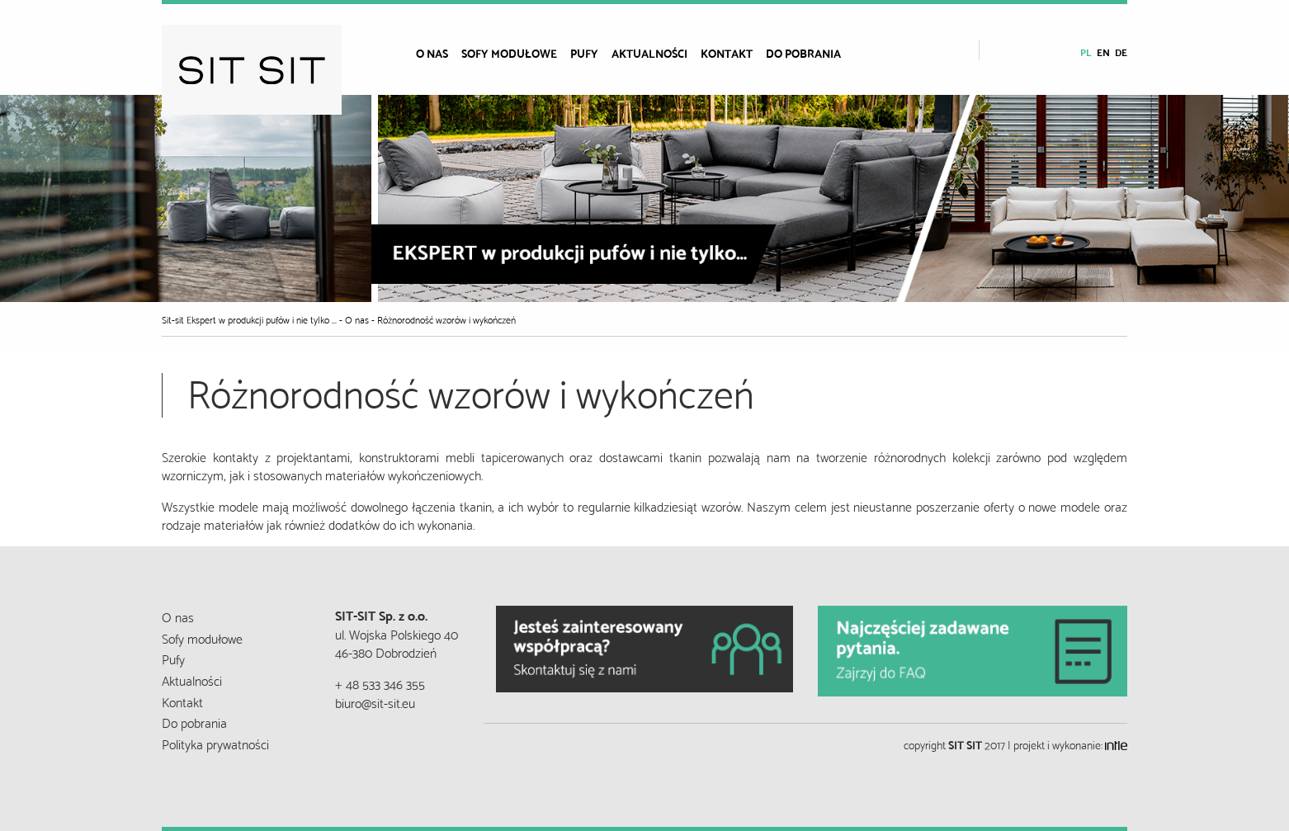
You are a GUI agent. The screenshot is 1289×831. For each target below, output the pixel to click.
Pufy (584, 53)
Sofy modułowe (509, 53)
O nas (432, 53)
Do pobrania (803, 53)
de (1121, 51)
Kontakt (727, 53)
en (1103, 51)
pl (1086, 51)
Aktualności (649, 53)
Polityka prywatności (215, 743)
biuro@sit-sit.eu (375, 702)
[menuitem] (438, 53)
